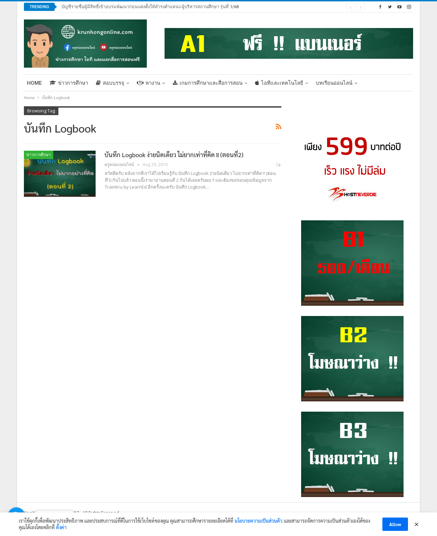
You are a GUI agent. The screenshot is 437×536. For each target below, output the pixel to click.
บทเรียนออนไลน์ (334, 83)
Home (34, 83)
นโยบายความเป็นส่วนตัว (258, 521)
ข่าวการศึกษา (69, 83)
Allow (395, 524)
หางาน (148, 83)
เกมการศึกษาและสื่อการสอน (207, 83)
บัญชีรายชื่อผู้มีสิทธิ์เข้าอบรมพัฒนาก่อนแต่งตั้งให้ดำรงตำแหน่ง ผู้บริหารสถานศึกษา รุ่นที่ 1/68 (150, 6)
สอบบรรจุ (110, 83)
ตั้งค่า (61, 527)
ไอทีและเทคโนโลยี (279, 83)
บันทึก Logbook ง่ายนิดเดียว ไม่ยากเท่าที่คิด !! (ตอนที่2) (173, 155)
